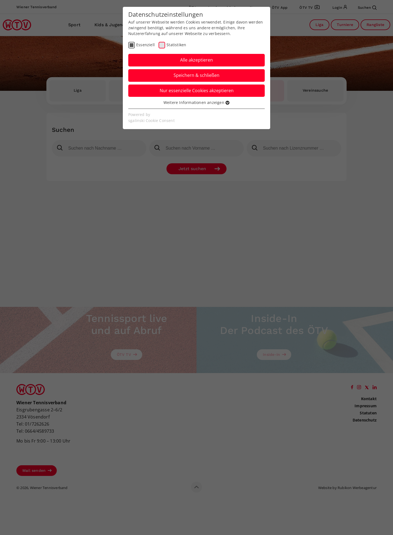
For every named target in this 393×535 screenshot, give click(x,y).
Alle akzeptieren (196, 60)
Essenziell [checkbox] (145, 44)
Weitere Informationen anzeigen (196, 102)
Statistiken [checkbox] (176, 44)
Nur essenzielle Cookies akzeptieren (197, 91)
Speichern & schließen (196, 75)
